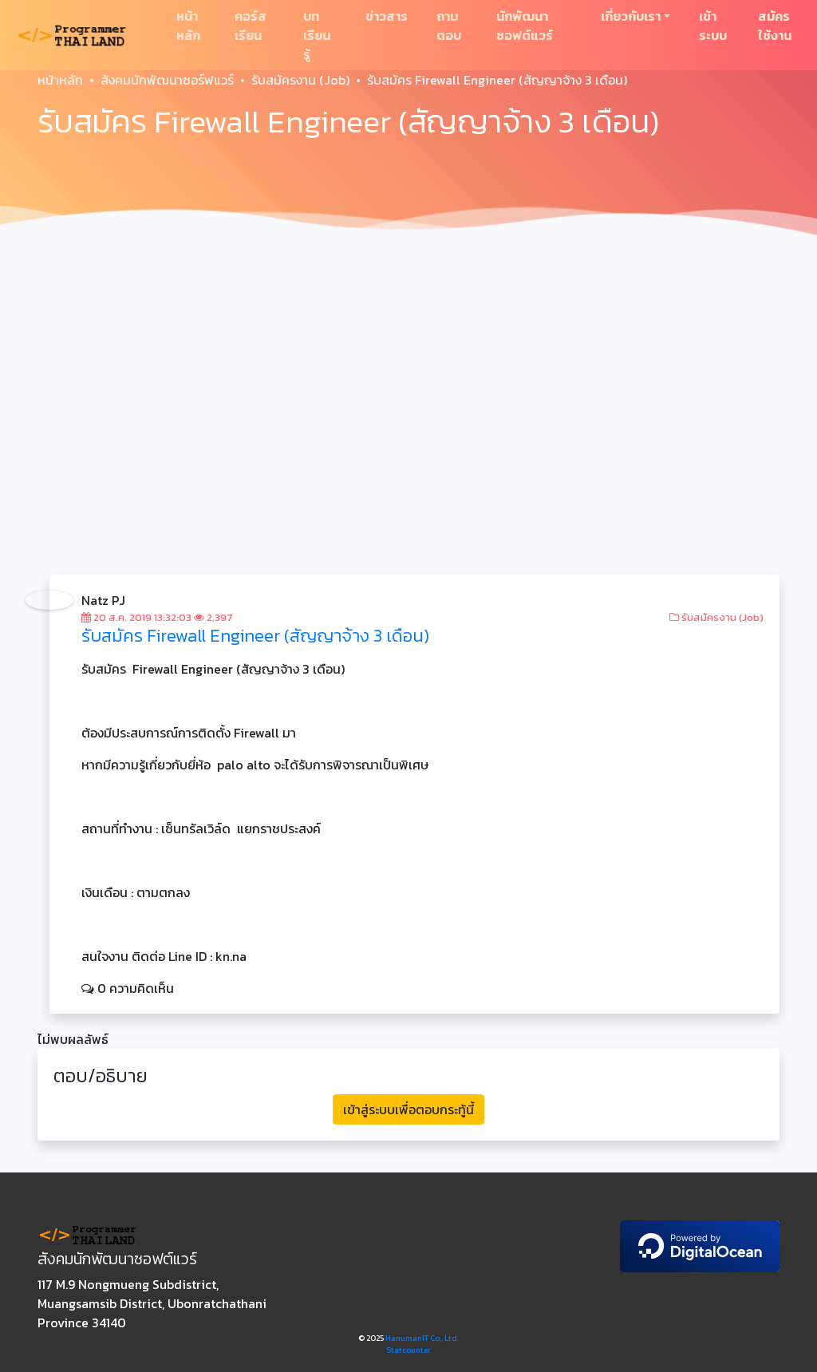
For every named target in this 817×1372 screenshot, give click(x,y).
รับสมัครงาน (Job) (300, 79)
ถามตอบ (448, 25)
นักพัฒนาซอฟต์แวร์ (524, 25)
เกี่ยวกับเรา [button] (631, 16)
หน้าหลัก (188, 25)
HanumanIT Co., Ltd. (422, 1338)
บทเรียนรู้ (316, 35)
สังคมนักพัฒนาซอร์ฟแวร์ (167, 79)
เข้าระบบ (713, 25)
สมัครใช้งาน (774, 25)
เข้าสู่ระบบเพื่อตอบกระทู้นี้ (408, 1109)
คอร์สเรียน (250, 25)
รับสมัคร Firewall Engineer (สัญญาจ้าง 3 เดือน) (255, 636)
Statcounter (408, 1350)
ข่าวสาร (386, 16)
